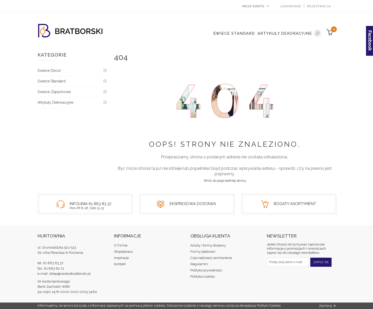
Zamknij (327, 306)
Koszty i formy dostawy (208, 245)
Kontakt (120, 264)
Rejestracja (319, 6)
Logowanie (290, 6)
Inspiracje (121, 258)
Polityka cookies (202, 276)
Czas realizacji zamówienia (211, 258)
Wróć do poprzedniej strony (225, 180)
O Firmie (120, 245)
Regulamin (199, 264)
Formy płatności (203, 252)
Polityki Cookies (269, 305)
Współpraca (123, 252)
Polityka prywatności (206, 270)
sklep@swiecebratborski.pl (70, 274)
